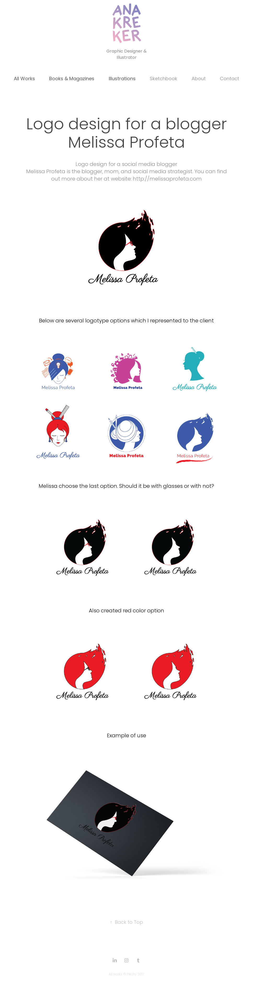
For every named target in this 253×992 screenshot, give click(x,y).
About (199, 79)
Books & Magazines (71, 79)
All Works (24, 79)
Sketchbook (163, 79)
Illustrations (122, 79)
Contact (229, 79)
